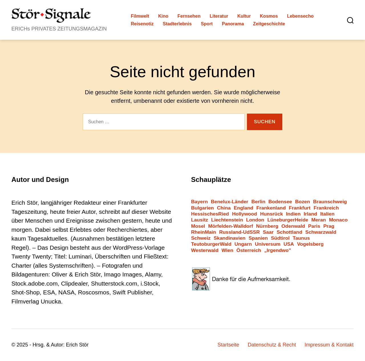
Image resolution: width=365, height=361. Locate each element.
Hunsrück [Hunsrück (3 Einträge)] (271, 214)
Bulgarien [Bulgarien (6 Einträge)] (202, 208)
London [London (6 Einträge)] (255, 220)
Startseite (228, 345)
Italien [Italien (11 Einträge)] (327, 214)
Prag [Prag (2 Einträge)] (328, 226)
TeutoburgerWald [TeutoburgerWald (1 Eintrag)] (211, 244)
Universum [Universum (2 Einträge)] (268, 244)
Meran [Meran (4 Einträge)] (318, 220)
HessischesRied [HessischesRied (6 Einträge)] (210, 214)
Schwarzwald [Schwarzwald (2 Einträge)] (320, 232)
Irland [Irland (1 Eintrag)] (310, 214)
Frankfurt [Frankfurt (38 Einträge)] (300, 208)
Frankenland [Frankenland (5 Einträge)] (271, 208)
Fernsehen (188, 16)
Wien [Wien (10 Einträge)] (227, 250)
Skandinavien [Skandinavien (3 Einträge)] (230, 238)
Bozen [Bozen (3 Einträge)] (302, 201)
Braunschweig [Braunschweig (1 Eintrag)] (330, 201)
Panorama (233, 23)
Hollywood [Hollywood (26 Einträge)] (244, 214)
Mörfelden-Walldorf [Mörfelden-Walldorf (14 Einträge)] (230, 226)
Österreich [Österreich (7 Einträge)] (248, 250)
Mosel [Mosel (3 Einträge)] (198, 226)
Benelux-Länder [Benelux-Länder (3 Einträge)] (229, 201)
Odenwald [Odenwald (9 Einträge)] (293, 226)
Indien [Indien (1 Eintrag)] (293, 214)
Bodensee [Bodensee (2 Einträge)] (280, 201)
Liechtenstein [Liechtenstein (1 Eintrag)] (227, 220)
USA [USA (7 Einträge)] (288, 244)
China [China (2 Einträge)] (224, 208)
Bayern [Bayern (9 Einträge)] (199, 201)
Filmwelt (140, 16)
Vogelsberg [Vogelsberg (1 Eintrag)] (310, 244)
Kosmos (269, 16)
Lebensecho (300, 16)
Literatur (219, 16)
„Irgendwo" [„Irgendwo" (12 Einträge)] (277, 250)
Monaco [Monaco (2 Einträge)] (338, 220)
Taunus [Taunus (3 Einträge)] (301, 238)
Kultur (244, 16)
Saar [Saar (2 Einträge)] (268, 232)
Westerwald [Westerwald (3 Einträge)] (204, 250)
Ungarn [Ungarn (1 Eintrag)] (243, 244)
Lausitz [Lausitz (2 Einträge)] (199, 220)
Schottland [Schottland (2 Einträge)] (289, 232)
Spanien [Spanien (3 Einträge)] (258, 238)
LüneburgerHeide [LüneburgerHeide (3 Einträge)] (287, 220)
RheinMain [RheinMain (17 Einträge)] (203, 232)
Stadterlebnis (177, 23)
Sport (207, 23)
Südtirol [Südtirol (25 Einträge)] (280, 238)
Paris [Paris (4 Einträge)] (314, 226)
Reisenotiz (142, 23)
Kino (163, 16)
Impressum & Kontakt (329, 345)
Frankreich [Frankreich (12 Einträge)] (326, 208)
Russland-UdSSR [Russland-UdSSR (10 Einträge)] (239, 232)
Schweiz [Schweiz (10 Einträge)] (200, 238)
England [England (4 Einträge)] (243, 208)
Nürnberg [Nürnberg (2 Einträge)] (267, 226)
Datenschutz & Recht (272, 345)
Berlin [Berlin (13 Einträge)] (258, 201)
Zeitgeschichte (269, 23)
